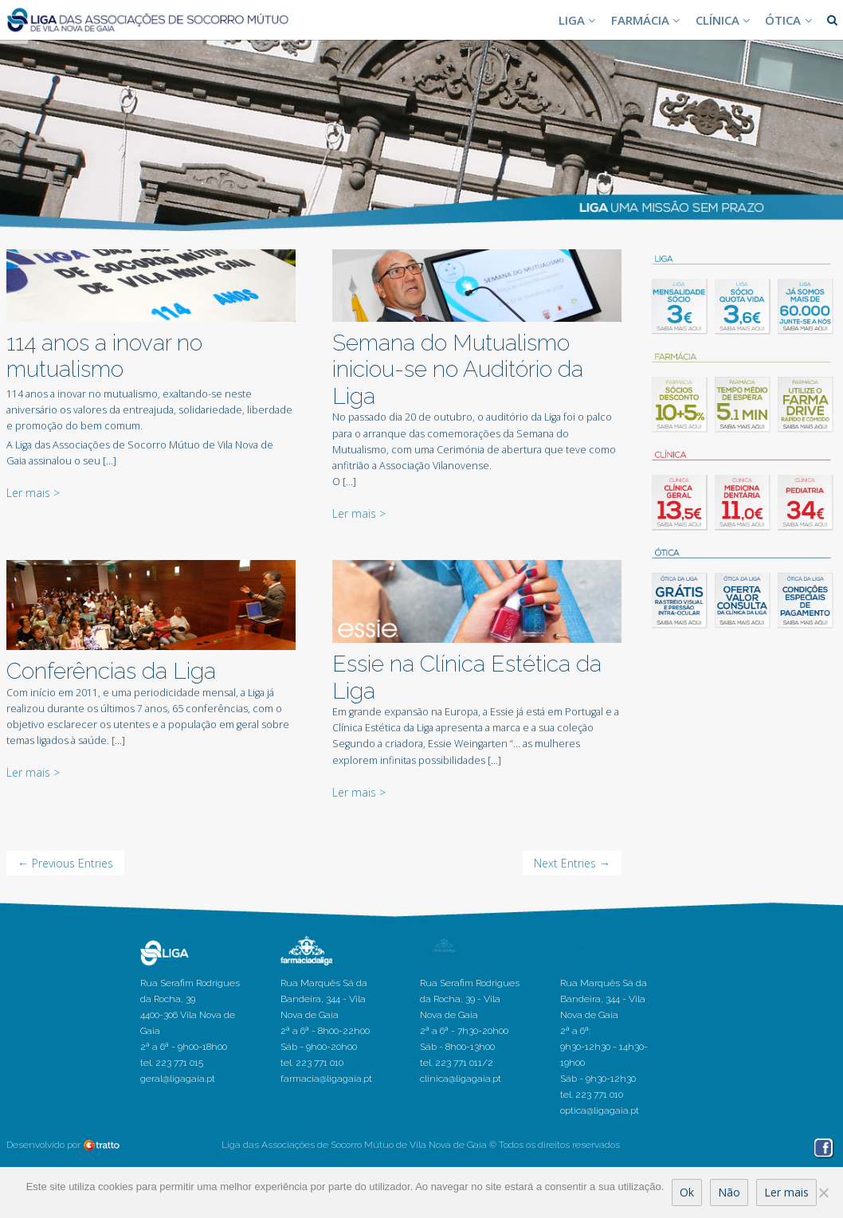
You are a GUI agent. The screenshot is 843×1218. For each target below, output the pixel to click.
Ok (687, 1192)
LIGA (579, 20)
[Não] (823, 1192)
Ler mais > (33, 492)
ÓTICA (790, 20)
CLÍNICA (725, 20)
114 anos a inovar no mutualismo (104, 356)
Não (729, 1192)
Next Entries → (572, 863)
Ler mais (786, 1192)
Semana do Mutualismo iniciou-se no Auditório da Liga (457, 369)
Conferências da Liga (111, 671)
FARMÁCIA (647, 20)
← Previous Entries (65, 863)
